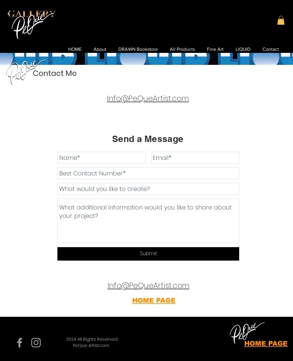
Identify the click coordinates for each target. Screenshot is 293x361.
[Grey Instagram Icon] (36, 342)
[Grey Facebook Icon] (19, 342)
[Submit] (148, 254)
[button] (281, 20)
